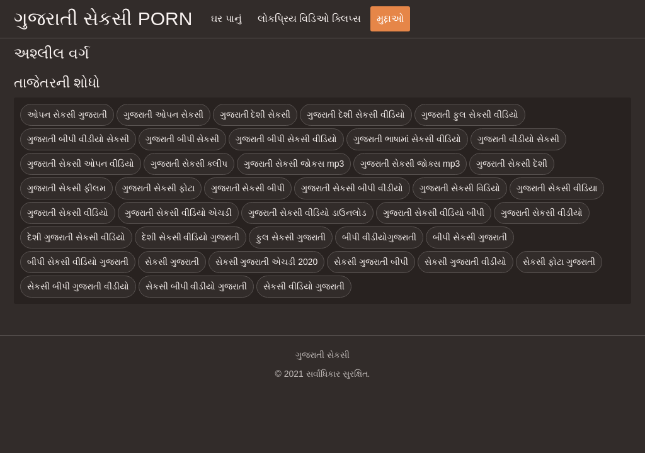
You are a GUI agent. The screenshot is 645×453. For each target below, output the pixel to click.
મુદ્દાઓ (390, 18)
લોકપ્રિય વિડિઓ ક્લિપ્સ (309, 18)
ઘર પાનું (226, 18)
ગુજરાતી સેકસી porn (103, 18)
